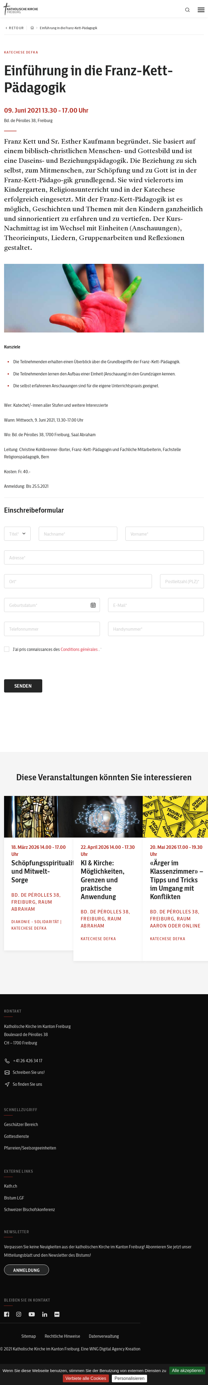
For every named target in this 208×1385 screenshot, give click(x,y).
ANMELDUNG (27, 1280)
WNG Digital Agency (107, 1359)
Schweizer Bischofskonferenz (29, 1220)
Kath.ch (10, 1197)
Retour (14, 28)
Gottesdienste (16, 1147)
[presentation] (41, 668)
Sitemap (28, 1346)
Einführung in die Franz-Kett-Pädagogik (68, 28)
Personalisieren (129, 1378)
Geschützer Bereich (21, 1136)
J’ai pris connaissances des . (56, 649)
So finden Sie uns (23, 1095)
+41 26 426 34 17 (23, 1072)
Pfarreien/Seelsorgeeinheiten (30, 1159)
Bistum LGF (14, 1208)
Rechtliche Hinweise (62, 1346)
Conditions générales (80, 649)
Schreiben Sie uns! (24, 1084)
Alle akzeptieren (187, 1370)
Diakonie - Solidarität (23, 921)
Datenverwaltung (104, 1346)
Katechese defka (21, 52)
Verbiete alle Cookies (86, 1378)
